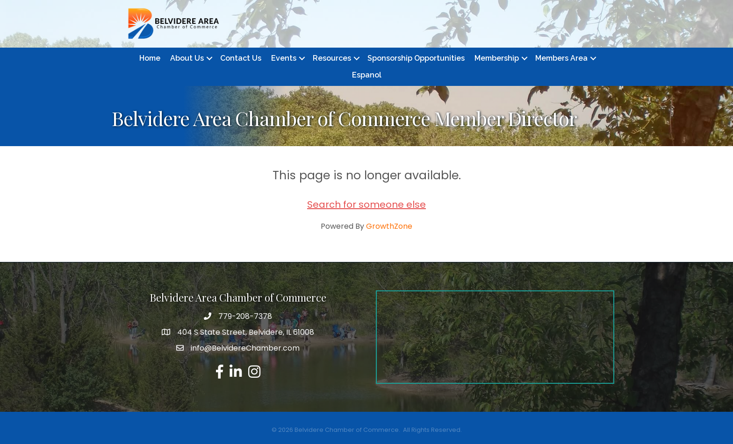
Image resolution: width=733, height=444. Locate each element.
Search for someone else (366, 204)
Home (149, 58)
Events (283, 58)
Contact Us (240, 58)
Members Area (561, 58)
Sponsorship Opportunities (416, 58)
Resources (332, 58)
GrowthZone (389, 226)
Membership (496, 58)
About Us (187, 58)
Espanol (366, 74)
